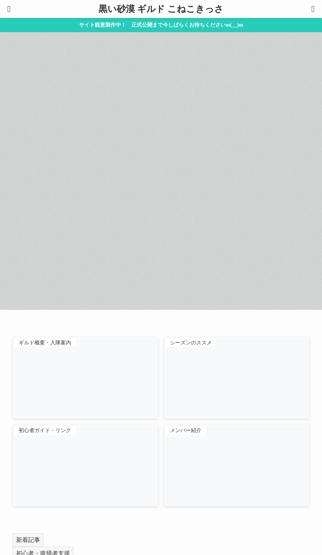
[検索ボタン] (313, 9)
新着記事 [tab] (28, 540)
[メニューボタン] (9, 9)
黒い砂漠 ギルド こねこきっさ (161, 8)
